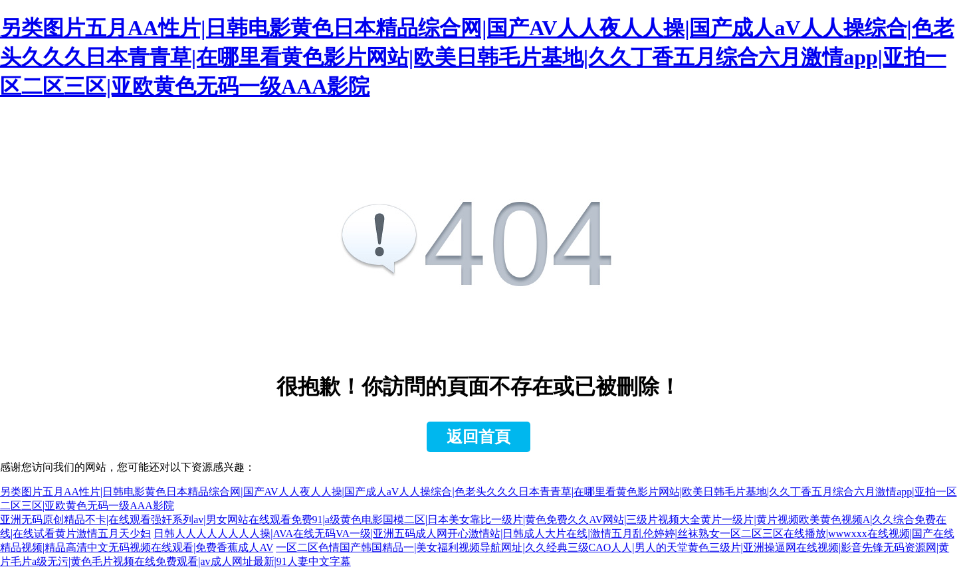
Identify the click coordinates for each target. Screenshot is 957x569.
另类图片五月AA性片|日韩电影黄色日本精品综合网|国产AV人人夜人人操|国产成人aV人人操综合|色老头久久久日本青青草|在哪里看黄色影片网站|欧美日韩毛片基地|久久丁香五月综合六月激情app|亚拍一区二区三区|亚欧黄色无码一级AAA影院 (477, 57)
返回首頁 (478, 437)
